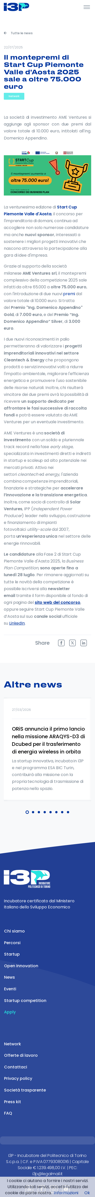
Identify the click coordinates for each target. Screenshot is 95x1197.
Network (14, 96)
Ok (87, 1193)
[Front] (23, 7)
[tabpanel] (47, 755)
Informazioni (66, 1193)
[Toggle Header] (86, 7)
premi (69, 294)
